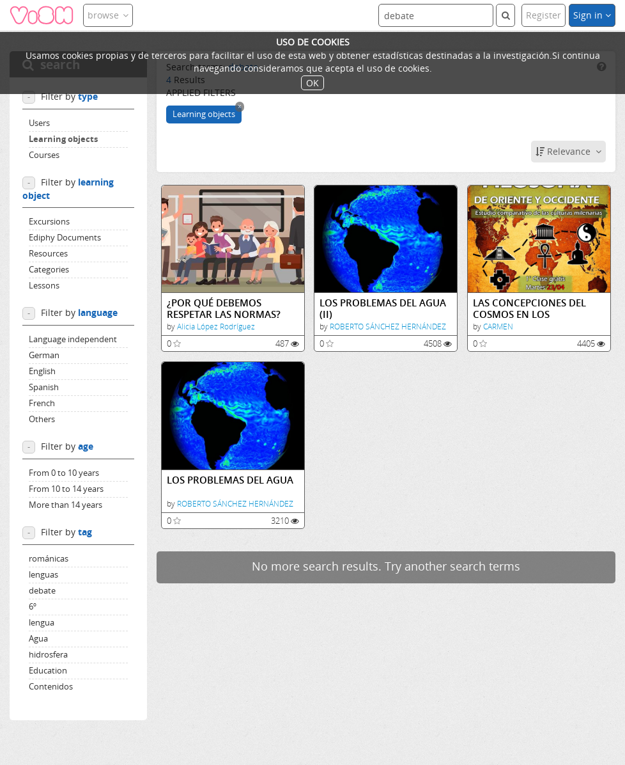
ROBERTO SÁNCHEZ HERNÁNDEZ (388, 326)
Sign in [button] (592, 15)
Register (543, 15)
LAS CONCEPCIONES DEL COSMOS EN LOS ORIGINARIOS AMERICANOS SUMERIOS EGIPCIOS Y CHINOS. (538, 308)
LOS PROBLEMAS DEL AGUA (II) (383, 308)
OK (312, 83)
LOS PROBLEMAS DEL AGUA (230, 480)
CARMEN (498, 326)
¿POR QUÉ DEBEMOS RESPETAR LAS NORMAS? (224, 308)
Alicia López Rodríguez (216, 326)
